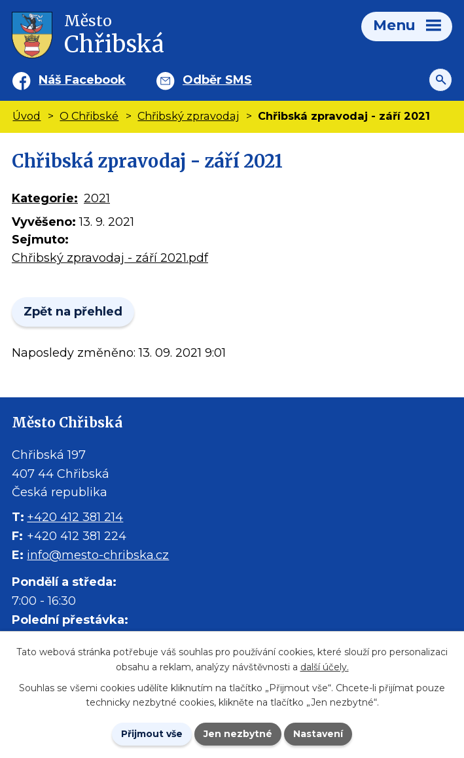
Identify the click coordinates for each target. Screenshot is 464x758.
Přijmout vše (152, 734)
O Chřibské (89, 115)
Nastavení (318, 734)
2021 (97, 198)
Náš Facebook (82, 80)
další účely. (324, 667)
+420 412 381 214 (75, 517)
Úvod (26, 115)
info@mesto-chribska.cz (98, 555)
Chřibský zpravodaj (188, 115)
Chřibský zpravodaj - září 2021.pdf (110, 258)
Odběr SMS (217, 80)
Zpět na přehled (73, 311)
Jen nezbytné (238, 734)
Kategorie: (45, 198)
